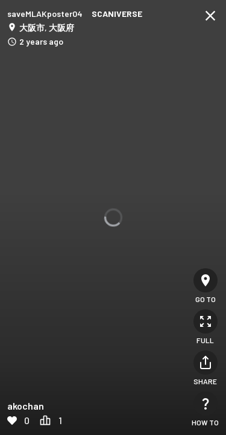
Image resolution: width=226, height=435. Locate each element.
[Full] (205, 321)
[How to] (205, 404)
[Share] (205, 362)
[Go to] (205, 280)
